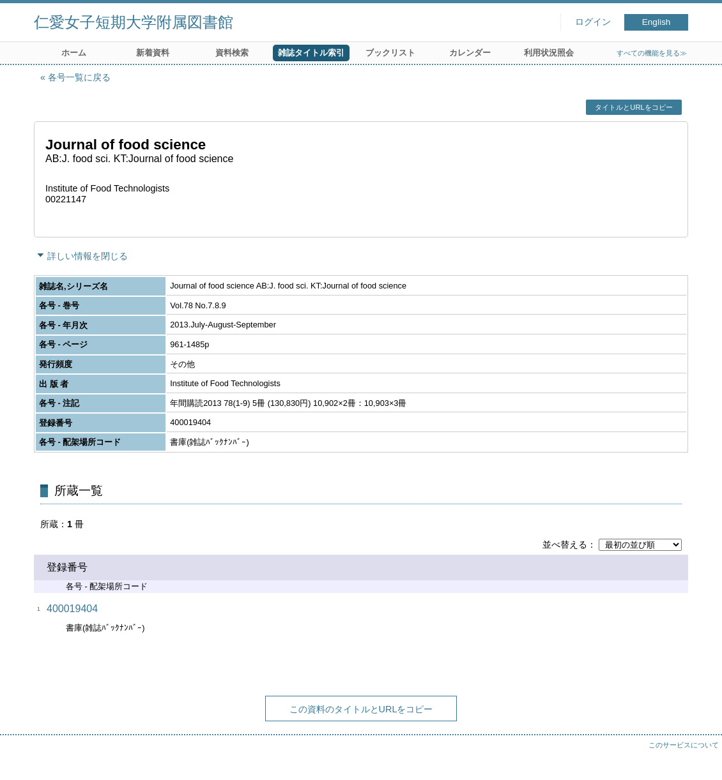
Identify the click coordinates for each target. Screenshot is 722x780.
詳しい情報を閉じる (87, 256)
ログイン (593, 22)
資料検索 (232, 52)
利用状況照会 (549, 52)
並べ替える (564, 544)
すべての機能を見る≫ (652, 53)
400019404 (72, 608)
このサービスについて (684, 745)
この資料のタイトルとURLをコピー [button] (361, 709)
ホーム (73, 52)
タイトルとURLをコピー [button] (633, 107)
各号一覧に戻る (79, 77)
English (656, 22)
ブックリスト (390, 52)
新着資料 (152, 52)
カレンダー (470, 52)
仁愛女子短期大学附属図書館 (133, 22)
